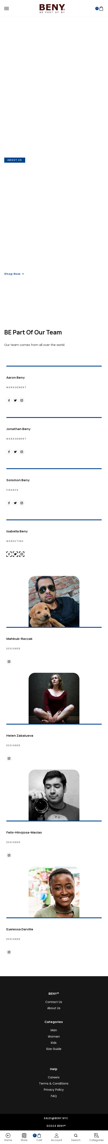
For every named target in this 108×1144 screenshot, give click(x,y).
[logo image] (52, 8)
